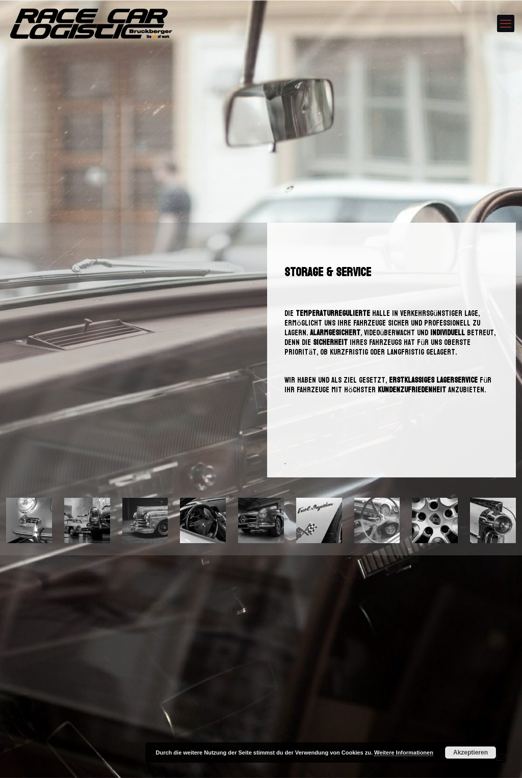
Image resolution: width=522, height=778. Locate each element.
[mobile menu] (505, 23)
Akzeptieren (470, 752)
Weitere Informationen (403, 752)
